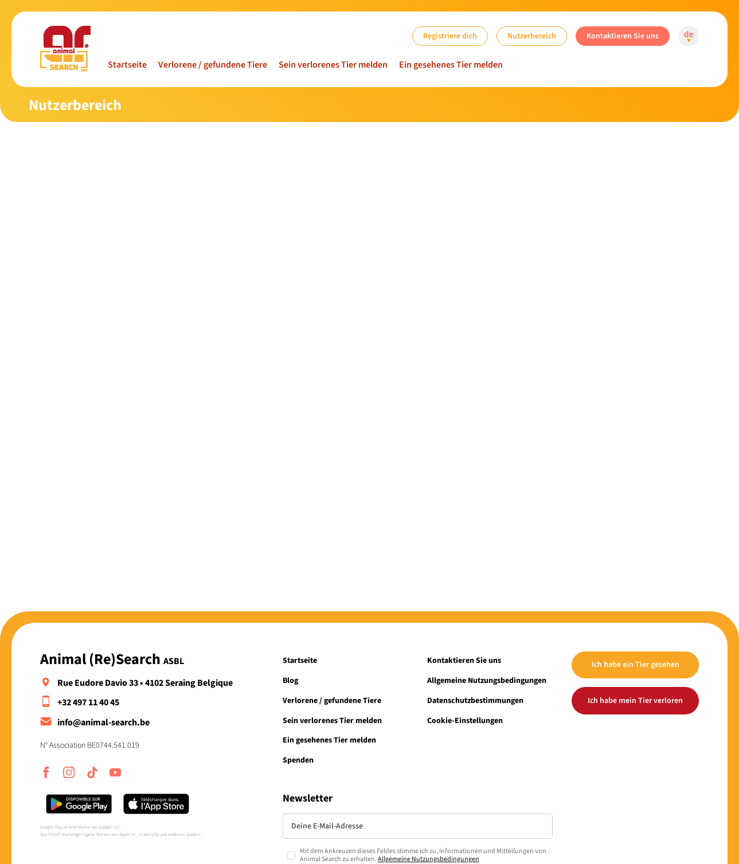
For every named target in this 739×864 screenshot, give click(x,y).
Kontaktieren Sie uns (622, 36)
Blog (290, 680)
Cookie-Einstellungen (465, 720)
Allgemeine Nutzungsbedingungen (486, 680)
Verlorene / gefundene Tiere (212, 64)
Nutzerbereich (531, 36)
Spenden (298, 760)
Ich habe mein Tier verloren (635, 700)
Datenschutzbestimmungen (475, 700)
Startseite (127, 64)
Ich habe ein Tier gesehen (635, 664)
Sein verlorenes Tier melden (333, 64)
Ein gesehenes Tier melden (451, 64)
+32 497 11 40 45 (88, 702)
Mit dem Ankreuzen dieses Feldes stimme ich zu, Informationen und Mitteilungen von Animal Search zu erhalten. (423, 855)
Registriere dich (450, 36)
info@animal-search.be (103, 722)
